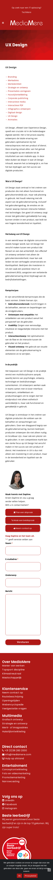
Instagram (9, 808)
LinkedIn (8, 800)
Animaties (12, 119)
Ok (19, 876)
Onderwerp (10, 575)
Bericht (8, 591)
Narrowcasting (11, 781)
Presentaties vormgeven (19, 91)
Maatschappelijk (12, 677)
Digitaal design (15, 112)
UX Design (13, 116)
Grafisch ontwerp (12, 719)
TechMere (26, 12)
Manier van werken (13, 665)
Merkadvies (13, 80)
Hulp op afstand (13, 758)
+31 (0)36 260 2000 (14, 750)
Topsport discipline (13, 669)
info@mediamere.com (18, 754)
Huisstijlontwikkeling (17, 94)
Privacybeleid (30, 876)
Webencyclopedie (13, 704)
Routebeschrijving (12, 696)
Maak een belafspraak (23, 520)
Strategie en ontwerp (18, 87)
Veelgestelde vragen (14, 708)
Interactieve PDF (15, 105)
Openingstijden (11, 700)
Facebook (9, 804)
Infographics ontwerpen (19, 109)
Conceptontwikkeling (14, 769)
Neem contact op (23, 528)
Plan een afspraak (23, 512)
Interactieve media (17, 101)
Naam (9, 543)
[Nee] (49, 870)
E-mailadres (11, 559)
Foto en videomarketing (16, 773)
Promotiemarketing (13, 777)
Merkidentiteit (14, 84)
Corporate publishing (18, 98)
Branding (12, 76)
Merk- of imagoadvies (15, 727)
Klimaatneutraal (11, 673)
